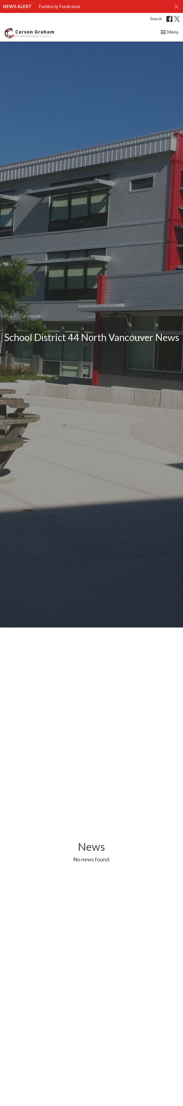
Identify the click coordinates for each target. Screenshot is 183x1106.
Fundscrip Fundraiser (60, 6)
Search (156, 18)
